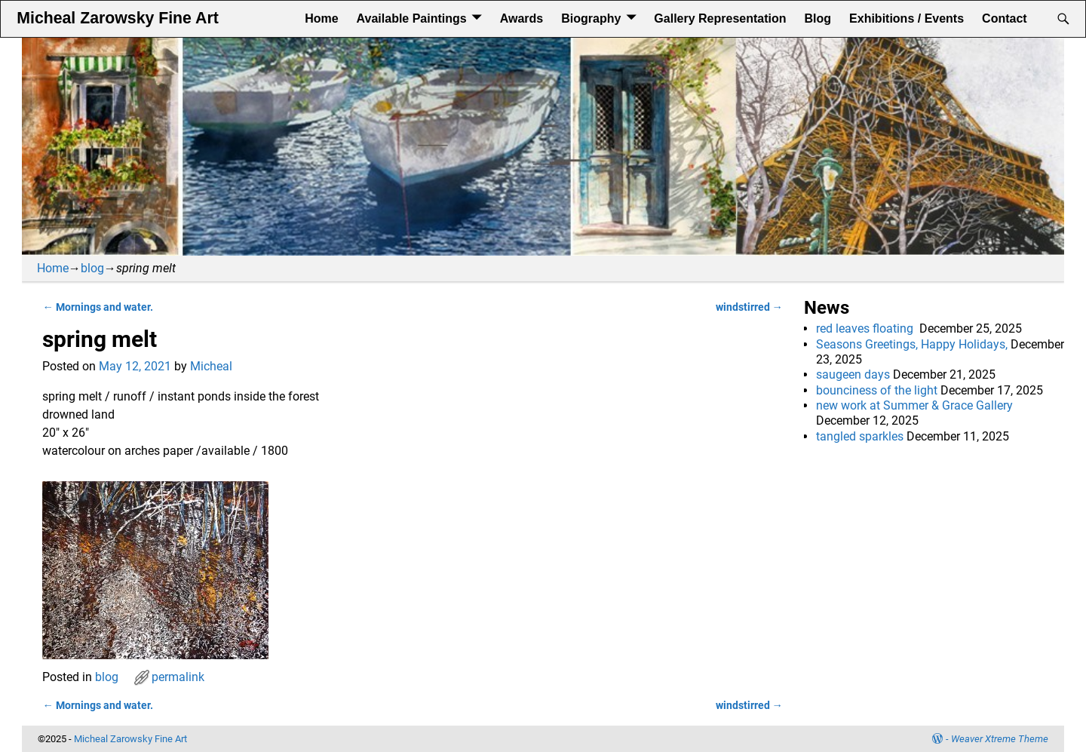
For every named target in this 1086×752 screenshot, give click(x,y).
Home (321, 18)
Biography (591, 18)
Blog (818, 18)
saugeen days (853, 374)
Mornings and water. (97, 307)
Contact (1004, 18)
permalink (178, 677)
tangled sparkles (859, 436)
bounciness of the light (876, 390)
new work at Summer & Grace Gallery (914, 405)
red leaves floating (866, 328)
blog (92, 268)
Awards (522, 18)
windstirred (749, 307)
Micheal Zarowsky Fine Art (117, 18)
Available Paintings (412, 18)
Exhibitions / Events (906, 18)
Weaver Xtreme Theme (999, 738)
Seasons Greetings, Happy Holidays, (912, 344)
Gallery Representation (720, 18)
